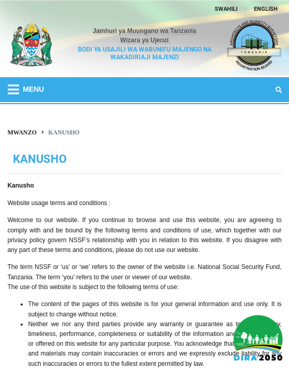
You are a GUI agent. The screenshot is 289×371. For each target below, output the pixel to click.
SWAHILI (226, 8)
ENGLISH (266, 8)
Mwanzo (22, 132)
